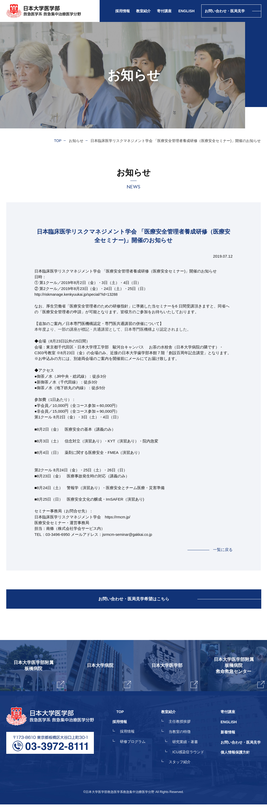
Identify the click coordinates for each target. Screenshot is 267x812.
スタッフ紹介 (184, 770)
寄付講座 (164, 11)
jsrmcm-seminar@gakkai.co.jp (128, 534)
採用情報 (135, 742)
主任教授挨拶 (184, 732)
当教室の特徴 (184, 742)
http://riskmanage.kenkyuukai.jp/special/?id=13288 (78, 294)
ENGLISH (186, 11)
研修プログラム (140, 751)
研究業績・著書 (189, 751)
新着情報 (228, 742)
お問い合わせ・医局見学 (241, 751)
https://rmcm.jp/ (118, 517)
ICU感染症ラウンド (192, 760)
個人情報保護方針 (235, 760)
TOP (58, 141)
